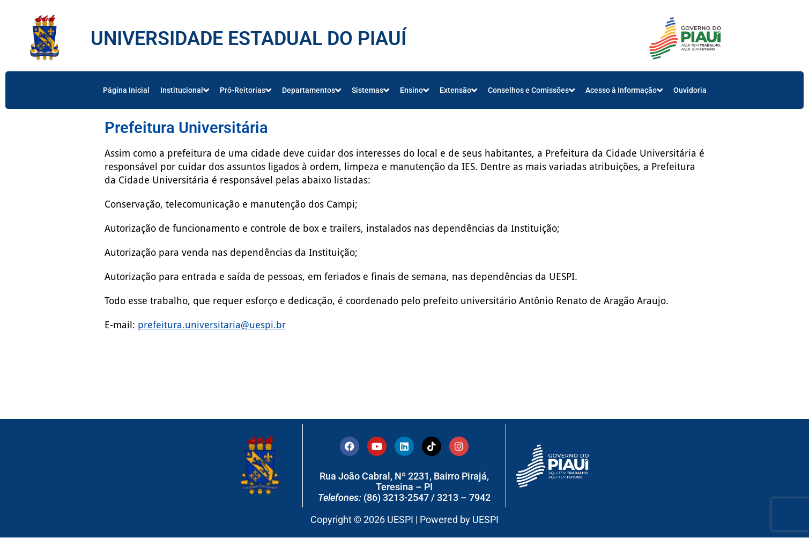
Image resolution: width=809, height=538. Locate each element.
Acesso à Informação (624, 90)
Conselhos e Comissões (531, 90)
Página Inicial (126, 90)
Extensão (458, 90)
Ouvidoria (690, 90)
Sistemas (370, 90)
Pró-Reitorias (245, 90)
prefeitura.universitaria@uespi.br (212, 324)
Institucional (184, 90)
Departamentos (311, 90)
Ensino (414, 90)
